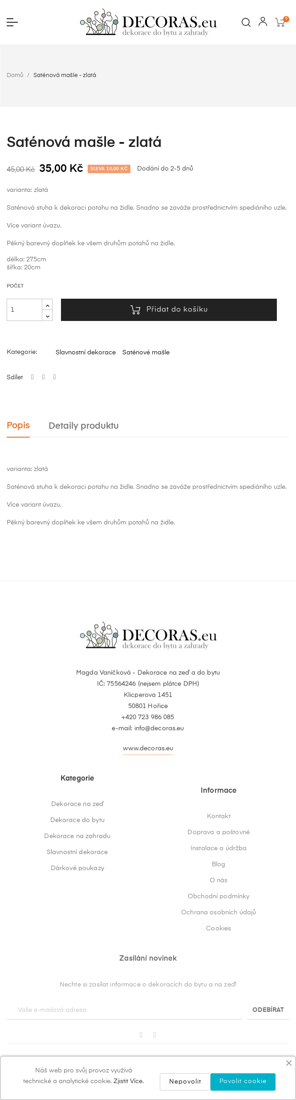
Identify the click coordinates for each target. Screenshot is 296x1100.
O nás (219, 982)
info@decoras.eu (159, 773)
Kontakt (219, 918)
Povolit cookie (243, 1081)
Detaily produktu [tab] (84, 426)
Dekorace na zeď (77, 876)
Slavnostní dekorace (86, 352)
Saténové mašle (146, 352)
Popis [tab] (18, 425)
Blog (219, 966)
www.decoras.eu (148, 793)
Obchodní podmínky (218, 998)
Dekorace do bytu (77, 892)
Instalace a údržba (219, 950)
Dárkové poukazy (77, 940)
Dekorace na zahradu (77, 908)
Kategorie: (22, 352)
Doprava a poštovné (218, 934)
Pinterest (54, 377)
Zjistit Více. (129, 1081)
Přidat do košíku (169, 309)
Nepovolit (185, 1082)
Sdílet (32, 377)
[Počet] (24, 310)
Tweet (43, 377)
